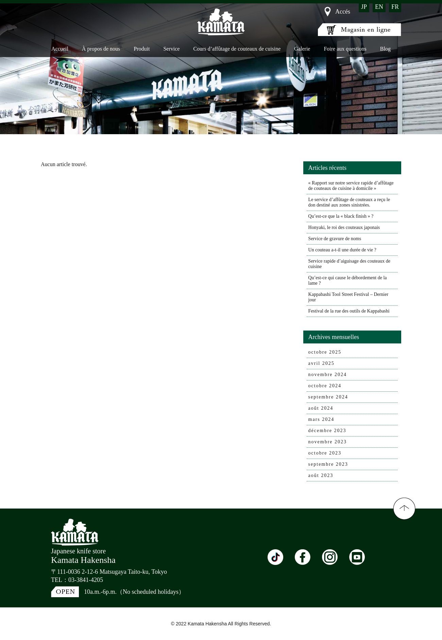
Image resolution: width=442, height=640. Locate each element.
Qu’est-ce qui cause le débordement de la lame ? (347, 280)
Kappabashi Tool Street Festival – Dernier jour (348, 297)
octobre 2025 (324, 352)
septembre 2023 (328, 464)
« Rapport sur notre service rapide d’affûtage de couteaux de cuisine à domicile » (351, 185)
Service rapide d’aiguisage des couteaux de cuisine (349, 264)
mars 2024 (321, 419)
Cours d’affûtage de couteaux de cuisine (236, 49)
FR (395, 6)
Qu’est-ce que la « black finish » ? (341, 216)
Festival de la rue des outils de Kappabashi (349, 311)
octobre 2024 (324, 385)
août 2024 (321, 408)
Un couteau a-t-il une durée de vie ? (342, 249)
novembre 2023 (327, 441)
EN (379, 6)
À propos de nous (101, 49)
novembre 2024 (327, 374)
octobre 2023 (324, 453)
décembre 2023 (327, 430)
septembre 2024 (328, 396)
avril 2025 (321, 363)
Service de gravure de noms (334, 238)
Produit (142, 49)
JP (364, 6)
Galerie (302, 49)
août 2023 (321, 475)
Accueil (59, 49)
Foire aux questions (345, 49)
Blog (385, 49)
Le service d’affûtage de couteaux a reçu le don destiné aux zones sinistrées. (349, 202)
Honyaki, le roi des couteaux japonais (344, 227)
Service (171, 49)
